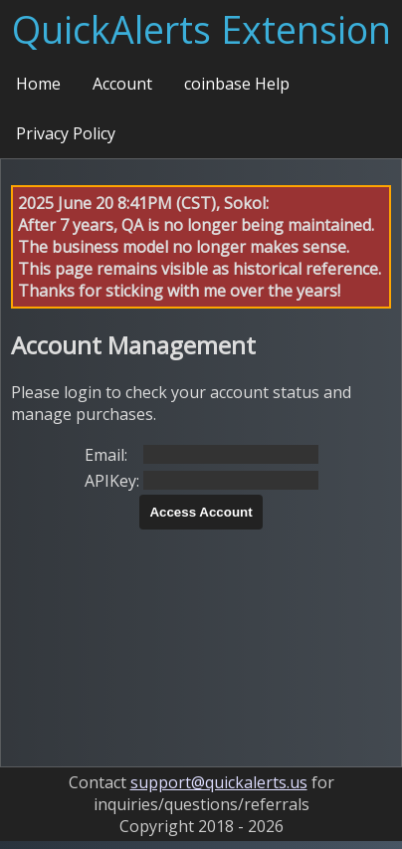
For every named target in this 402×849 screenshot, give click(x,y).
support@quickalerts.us (218, 782)
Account (122, 84)
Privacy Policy (65, 133)
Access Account (200, 512)
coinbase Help (237, 84)
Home (38, 84)
